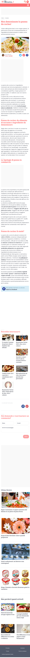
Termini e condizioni (22, 651)
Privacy (7, 651)
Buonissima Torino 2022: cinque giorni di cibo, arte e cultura (7, 392)
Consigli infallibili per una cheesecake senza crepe (23, 615)
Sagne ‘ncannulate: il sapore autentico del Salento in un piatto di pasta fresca (14, 510)
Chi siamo (7, 648)
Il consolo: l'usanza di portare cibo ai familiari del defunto (7, 344)
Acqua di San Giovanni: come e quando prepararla (13, 536)
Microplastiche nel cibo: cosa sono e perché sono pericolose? (21, 376)
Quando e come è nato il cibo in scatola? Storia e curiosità (21, 359)
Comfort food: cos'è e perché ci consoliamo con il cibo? (7, 376)
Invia (26, 436)
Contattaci (22, 648)
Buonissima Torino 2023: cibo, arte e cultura (21, 344)
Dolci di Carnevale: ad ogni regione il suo (7, 613)
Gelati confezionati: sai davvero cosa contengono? (12, 562)
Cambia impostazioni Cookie (7, 654)
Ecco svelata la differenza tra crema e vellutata (7, 636)
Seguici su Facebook (11, 289)
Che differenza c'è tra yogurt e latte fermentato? (23, 636)
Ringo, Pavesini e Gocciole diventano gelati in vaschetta (15, 588)
